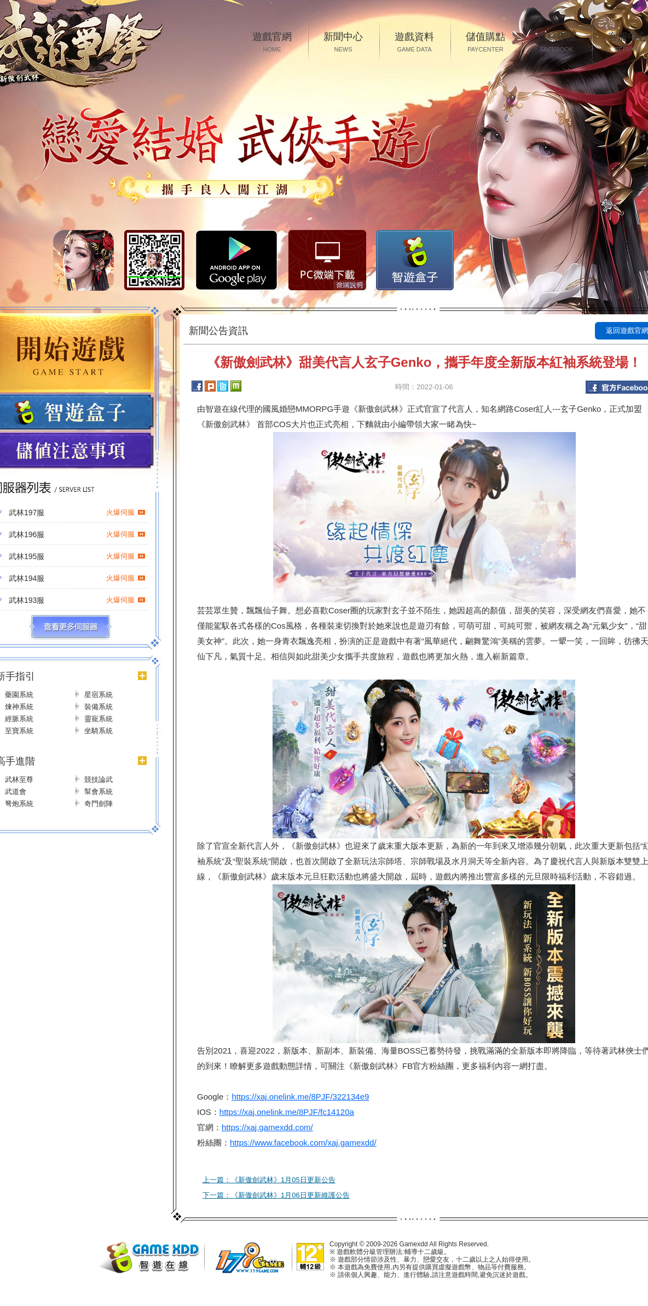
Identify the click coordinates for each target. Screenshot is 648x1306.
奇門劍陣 (98, 803)
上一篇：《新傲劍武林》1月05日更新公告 (268, 1180)
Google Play (236, 260)
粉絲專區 (556, 43)
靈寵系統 (98, 719)
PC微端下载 (327, 260)
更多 (70, 627)
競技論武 (98, 779)
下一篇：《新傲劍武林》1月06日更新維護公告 (276, 1195)
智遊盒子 (415, 260)
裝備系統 (98, 707)
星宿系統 (98, 695)
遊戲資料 (414, 43)
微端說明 (349, 285)
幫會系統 (98, 791)
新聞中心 (343, 43)
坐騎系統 (98, 731)
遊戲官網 (272, 43)
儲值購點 (485, 43)
